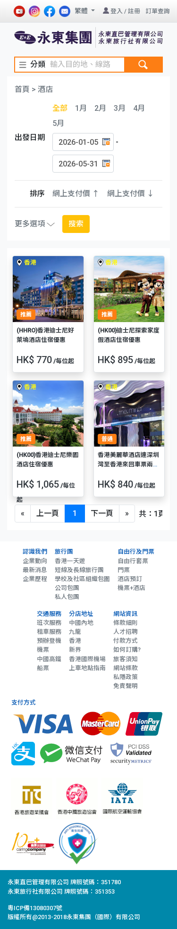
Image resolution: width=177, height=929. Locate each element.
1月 (81, 108)
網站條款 (125, 668)
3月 (120, 108)
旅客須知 (125, 659)
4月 (139, 108)
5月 (58, 123)
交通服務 (49, 613)
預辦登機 (49, 640)
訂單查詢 (157, 11)
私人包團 (67, 596)
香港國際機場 (87, 659)
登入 (116, 11)
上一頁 (47, 513)
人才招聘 (125, 631)
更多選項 (35, 223)
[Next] (127, 514)
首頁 (22, 89)
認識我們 (35, 551)
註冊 (134, 11)
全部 (59, 108)
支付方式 (23, 702)
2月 (100, 108)
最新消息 (35, 569)
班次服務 (49, 622)
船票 (43, 668)
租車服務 (49, 631)
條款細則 (125, 622)
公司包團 (67, 587)
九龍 (75, 631)
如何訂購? (127, 649)
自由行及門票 (136, 551)
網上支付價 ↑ (76, 193)
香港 (75, 640)
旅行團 (64, 551)
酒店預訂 (130, 578)
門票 (124, 569)
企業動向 (35, 560)
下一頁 (102, 513)
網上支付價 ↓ (130, 193)
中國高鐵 (49, 659)
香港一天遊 (70, 560)
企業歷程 (35, 578)
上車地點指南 (87, 668)
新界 (75, 649)
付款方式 (125, 640)
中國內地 (81, 622)
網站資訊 (125, 613)
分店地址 (81, 613)
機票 (43, 649)
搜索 (76, 223)
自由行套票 (133, 560)
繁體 (82, 11)
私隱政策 (125, 676)
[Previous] (23, 514)
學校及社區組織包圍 (82, 578)
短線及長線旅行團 (79, 569)
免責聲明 (125, 685)
